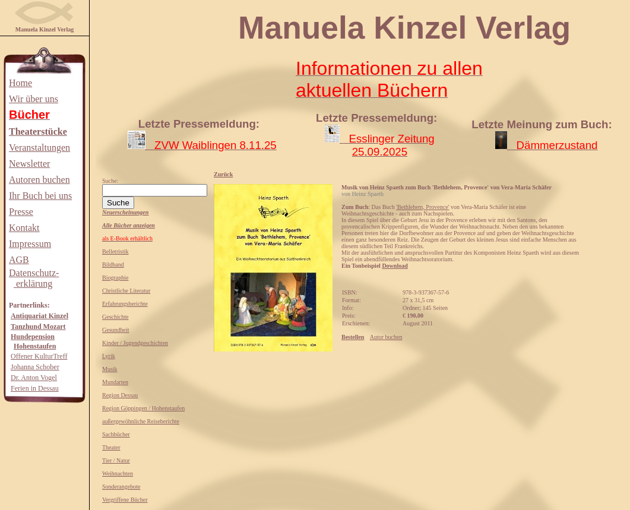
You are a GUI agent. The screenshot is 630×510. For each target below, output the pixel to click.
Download (394, 265)
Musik (110, 369)
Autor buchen (386, 337)
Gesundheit (115, 330)
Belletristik (115, 251)
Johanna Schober (35, 367)
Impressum (30, 244)
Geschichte (115, 316)
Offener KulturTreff (39, 356)
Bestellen (352, 337)
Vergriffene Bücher (125, 499)
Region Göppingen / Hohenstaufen (143, 408)
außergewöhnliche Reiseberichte (140, 421)
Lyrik (108, 356)
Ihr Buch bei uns (40, 196)
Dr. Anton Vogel (34, 377)
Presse (21, 212)
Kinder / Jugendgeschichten (135, 343)
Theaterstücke (38, 131)
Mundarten (115, 382)
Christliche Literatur (126, 290)
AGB (19, 260)
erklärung (33, 283)
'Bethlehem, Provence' (422, 207)
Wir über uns (33, 99)
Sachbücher (116, 434)
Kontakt (24, 228)
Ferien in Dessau (35, 388)
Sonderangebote (121, 486)
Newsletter (29, 164)
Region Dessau (120, 395)
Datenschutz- (34, 273)
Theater (111, 447)
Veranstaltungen (39, 147)
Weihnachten (117, 473)
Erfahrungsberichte (125, 303)
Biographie (115, 277)
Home (20, 83)
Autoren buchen (39, 180)
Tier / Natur (116, 460)
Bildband (113, 264)
